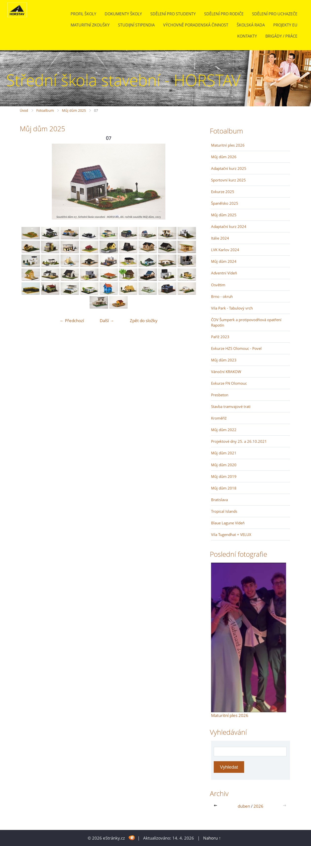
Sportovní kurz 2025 (228, 180)
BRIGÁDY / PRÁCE (281, 36)
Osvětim (218, 284)
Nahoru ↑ (212, 838)
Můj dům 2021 (223, 452)
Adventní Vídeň (224, 272)
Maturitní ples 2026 (228, 145)
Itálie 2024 (220, 238)
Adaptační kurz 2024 (228, 226)
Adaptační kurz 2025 (228, 168)
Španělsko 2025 (224, 203)
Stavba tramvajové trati (231, 406)
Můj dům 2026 (223, 156)
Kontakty (247, 36)
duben (244, 806)
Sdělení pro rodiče (224, 14)
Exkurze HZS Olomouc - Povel (236, 348)
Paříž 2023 (220, 336)
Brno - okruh (222, 296)
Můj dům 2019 (223, 476)
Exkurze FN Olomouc (229, 383)
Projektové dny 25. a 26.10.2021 (239, 441)
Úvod (24, 110)
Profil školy (83, 14)
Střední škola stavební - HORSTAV (123, 80)
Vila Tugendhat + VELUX (231, 534)
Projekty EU (285, 25)
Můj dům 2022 (223, 429)
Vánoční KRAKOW (226, 371)
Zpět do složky (143, 320)
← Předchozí (72, 320)
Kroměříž (219, 418)
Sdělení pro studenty (173, 14)
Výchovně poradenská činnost (195, 25)
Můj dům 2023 (223, 359)
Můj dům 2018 (223, 488)
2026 (258, 806)
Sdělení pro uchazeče (274, 14)
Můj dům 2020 (223, 464)
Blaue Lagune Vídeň (228, 522)
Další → (107, 320)
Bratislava (219, 499)
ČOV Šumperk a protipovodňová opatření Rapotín (246, 322)
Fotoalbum (45, 110)
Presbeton (219, 394)
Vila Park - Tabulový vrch (232, 308)
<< (216, 806)
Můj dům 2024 (223, 261)
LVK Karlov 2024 (225, 249)
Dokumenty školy (123, 14)
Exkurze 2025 (222, 191)
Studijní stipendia (136, 25)
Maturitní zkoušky (90, 25)
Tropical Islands (224, 511)
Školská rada (251, 25)
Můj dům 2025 (74, 110)
